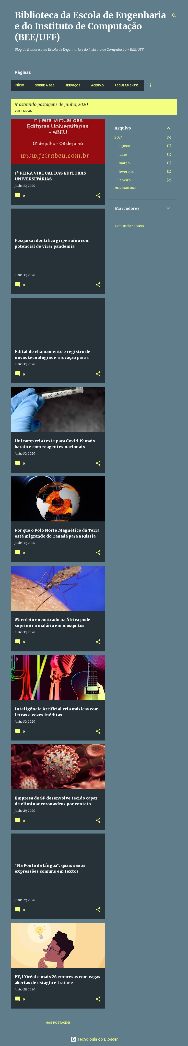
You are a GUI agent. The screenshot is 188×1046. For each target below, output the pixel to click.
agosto (124, 146)
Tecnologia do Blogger (94, 1039)
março (124, 163)
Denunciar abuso (129, 226)
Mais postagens (58, 1022)
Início (19, 85)
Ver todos (23, 110)
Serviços (72, 85)
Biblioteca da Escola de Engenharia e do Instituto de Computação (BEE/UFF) (90, 26)
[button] (98, 195)
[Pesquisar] (174, 16)
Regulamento (126, 85)
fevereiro (126, 171)
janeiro (124, 180)
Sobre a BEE (45, 85)
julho (122, 154)
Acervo (97, 85)
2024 (119, 137)
